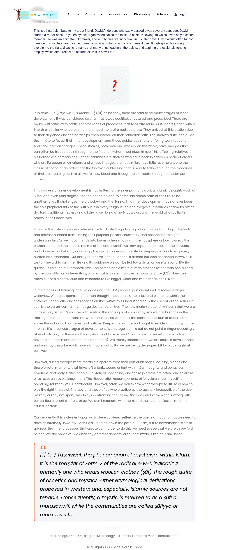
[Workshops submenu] (127, 14)
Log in (183, 14)
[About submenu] (78, 14)
